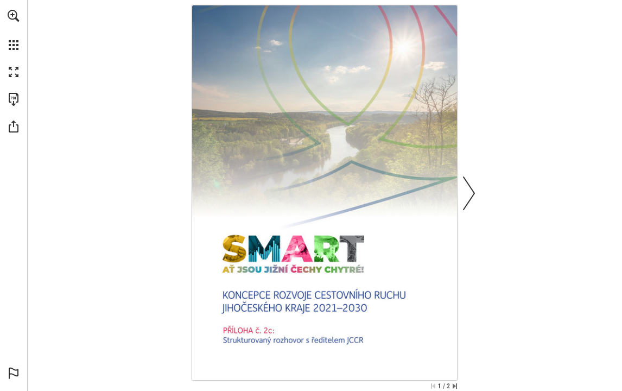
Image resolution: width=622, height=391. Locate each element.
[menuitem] (13, 29)
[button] (13, 15)
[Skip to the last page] (455, 386)
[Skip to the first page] (433, 386)
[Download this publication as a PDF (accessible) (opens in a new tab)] (13, 99)
